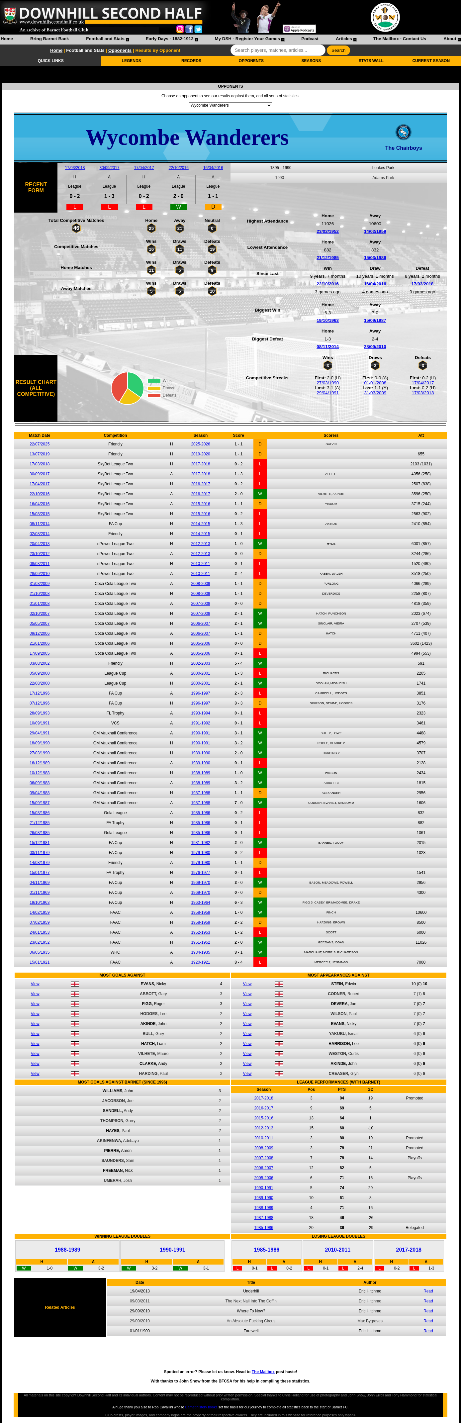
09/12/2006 (39, 633)
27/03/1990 (328, 382)
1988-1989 (200, 773)
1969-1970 (200, 882)
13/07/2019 (39, 454)
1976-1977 (200, 872)
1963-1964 (200, 902)
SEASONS (311, 60)
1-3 (431, 1268)
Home (7, 38)
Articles (344, 38)
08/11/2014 (328, 346)
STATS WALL (371, 60)
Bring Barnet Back (49, 38)
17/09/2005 (39, 653)
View (35, 984)
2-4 (360, 1268)
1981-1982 (200, 842)
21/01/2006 (39, 643)
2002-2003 (200, 663)
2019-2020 (200, 454)
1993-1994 (200, 713)
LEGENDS (131, 60)
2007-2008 (200, 603)
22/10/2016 (179, 167)
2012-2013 (200, 543)
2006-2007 (200, 623)
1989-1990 (200, 753)
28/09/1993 (39, 713)
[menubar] (230, 40)
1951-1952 (200, 942)
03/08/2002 (39, 663)
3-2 (101, 1268)
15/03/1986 (375, 257)
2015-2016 (200, 504)
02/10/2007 (39, 613)
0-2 (289, 1268)
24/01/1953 (39, 932)
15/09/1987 (375, 320)
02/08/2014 (39, 533)
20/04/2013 (39, 543)
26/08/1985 (39, 832)
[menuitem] (7, 40)
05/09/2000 (39, 673)
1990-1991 (200, 733)
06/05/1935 (39, 952)
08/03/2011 (39, 563)
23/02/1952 (328, 231)
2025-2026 (200, 444)
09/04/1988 (39, 793)
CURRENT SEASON (431, 60)
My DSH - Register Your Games (247, 38)
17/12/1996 (39, 693)
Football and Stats (105, 38)
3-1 (206, 1268)
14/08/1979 (39, 862)
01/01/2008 (375, 382)
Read (428, 1291)
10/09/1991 (39, 723)
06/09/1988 (39, 783)
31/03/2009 (375, 392)
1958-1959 (200, 912)
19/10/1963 (328, 320)
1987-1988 (200, 793)
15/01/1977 (39, 872)
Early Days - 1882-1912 (170, 38)
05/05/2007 (39, 623)
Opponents (120, 50)
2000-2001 (200, 673)
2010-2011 (200, 563)
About (449, 38)
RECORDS (191, 60)
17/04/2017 (144, 167)
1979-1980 (200, 852)
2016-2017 (200, 484)
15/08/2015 (39, 514)
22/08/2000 (39, 683)
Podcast (310, 38)
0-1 (254, 1268)
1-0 (49, 1268)
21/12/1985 (328, 257)
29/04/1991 (328, 392)
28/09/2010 (375, 346)
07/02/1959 (39, 922)
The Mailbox (263, 1372)
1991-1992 (200, 723)
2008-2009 (200, 583)
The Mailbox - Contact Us (399, 38)
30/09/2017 (110, 167)
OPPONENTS (251, 60)
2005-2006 (200, 643)
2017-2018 (200, 464)
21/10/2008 (39, 593)
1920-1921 (200, 962)
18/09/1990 (39, 743)
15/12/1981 (39, 842)
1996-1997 (200, 693)
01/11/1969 (39, 892)
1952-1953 (200, 932)
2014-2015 (200, 524)
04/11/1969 (39, 882)
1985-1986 (200, 812)
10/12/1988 (39, 773)
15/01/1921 (39, 962)
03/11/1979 (39, 852)
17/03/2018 (75, 167)
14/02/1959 (375, 231)
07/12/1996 (39, 703)
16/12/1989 (39, 763)
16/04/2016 (213, 167)
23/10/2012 (39, 553)
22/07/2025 (39, 444)
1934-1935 (200, 952)
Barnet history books (201, 1407)
